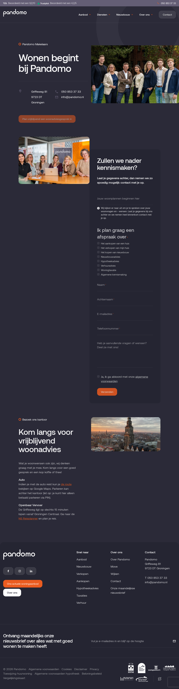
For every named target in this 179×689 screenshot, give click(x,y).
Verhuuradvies (108, 265)
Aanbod (83, 14)
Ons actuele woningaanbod (23, 583)
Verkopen (82, 573)
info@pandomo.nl (69, 97)
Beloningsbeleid (92, 673)
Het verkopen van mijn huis (115, 247)
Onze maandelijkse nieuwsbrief (123, 590)
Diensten (102, 14)
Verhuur (81, 602)
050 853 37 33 (166, 3)
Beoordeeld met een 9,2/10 (19, 3)
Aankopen (82, 581)
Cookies (67, 669)
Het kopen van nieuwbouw (115, 252)
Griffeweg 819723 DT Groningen (39, 97)
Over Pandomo (120, 559)
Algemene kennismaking (114, 274)
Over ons (144, 14)
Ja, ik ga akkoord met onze (124, 379)
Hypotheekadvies (110, 261)
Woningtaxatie (108, 270)
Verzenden (107, 391)
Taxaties (81, 595)
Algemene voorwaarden (44, 669)
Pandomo (20, 669)
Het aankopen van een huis (115, 243)
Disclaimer (80, 669)
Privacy (94, 669)
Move (114, 566)
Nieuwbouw (123, 14)
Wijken (115, 573)
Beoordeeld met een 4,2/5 (56, 3)
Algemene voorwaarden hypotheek (57, 673)
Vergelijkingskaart (14, 678)
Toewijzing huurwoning (17, 673)
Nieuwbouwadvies (110, 256)
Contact (167, 14)
